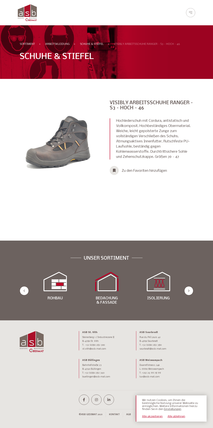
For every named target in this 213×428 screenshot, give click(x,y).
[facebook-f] (84, 400)
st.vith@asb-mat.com (94, 349)
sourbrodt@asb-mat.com (153, 349)
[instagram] (96, 400)
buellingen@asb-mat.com (96, 377)
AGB (128, 414)
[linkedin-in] (109, 400)
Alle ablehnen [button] (176, 416)
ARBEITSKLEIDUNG (57, 44)
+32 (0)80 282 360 (94, 373)
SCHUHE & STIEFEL (92, 44)
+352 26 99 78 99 (151, 373)
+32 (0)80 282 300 (95, 345)
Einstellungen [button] (172, 409)
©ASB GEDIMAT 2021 (90, 414)
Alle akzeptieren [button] (152, 416)
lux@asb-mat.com (150, 377)
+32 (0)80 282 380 (152, 345)
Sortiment (27, 44)
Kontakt (114, 414)
